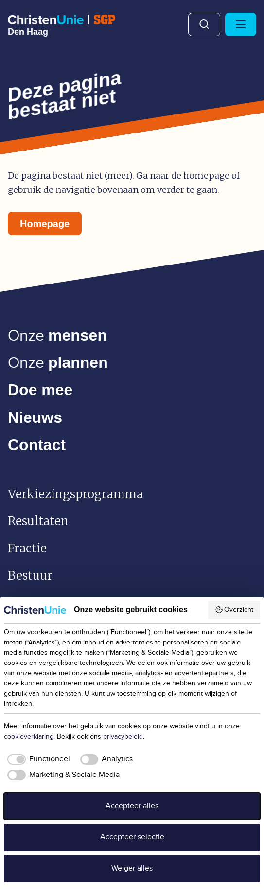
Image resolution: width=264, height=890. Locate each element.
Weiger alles (132, 868)
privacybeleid (123, 736)
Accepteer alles (132, 806)
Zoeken (204, 24)
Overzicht (234, 610)
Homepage (45, 223)
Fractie (27, 548)
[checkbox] (37, 759)
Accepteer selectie (132, 837)
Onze (57, 336)
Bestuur (30, 575)
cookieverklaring (28, 736)
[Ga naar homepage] (61, 25)
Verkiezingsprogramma (75, 494)
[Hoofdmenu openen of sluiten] (240, 24)
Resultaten (38, 521)
